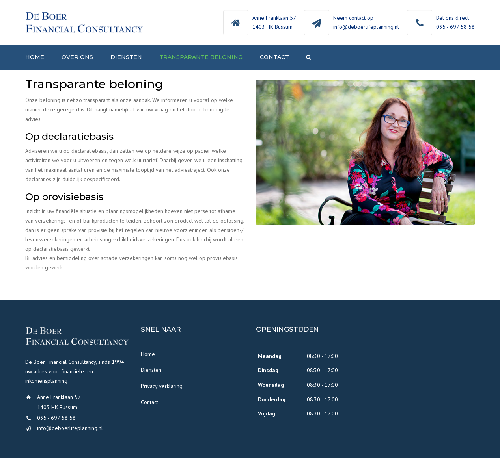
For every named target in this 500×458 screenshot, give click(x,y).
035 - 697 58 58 (455, 26)
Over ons (77, 57)
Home (34, 57)
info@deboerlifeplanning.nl (366, 26)
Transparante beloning (201, 57)
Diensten (126, 57)
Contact (274, 57)
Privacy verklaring (162, 385)
